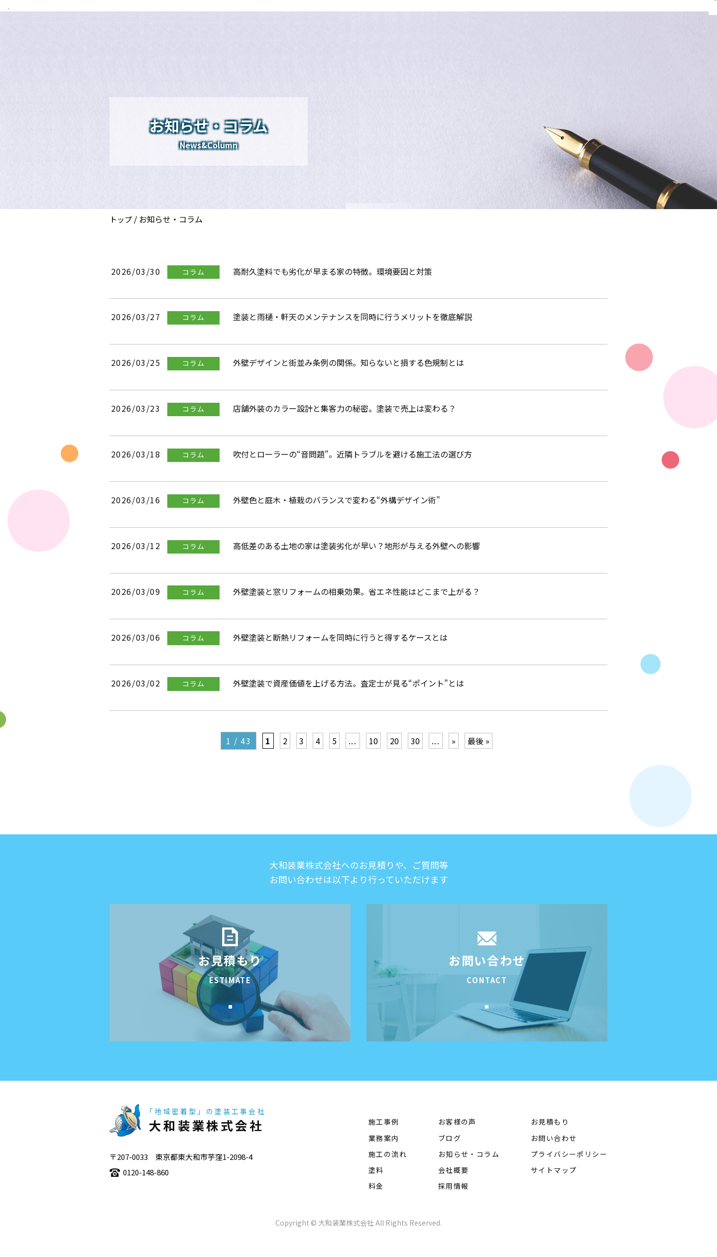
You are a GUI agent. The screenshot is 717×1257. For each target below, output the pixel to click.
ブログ (449, 1155)
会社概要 (382, 38)
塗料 (586, 38)
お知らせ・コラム (468, 1171)
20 (394, 741)
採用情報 (453, 1203)
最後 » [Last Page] (478, 741)
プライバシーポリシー (569, 1171)
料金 (376, 1203)
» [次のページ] (454, 741)
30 (415, 741)
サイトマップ (554, 1187)
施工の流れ (539, 38)
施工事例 (483, 38)
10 (373, 741)
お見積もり (550, 1139)
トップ (121, 219)
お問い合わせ (554, 1155)
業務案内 (433, 38)
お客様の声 (457, 1139)
